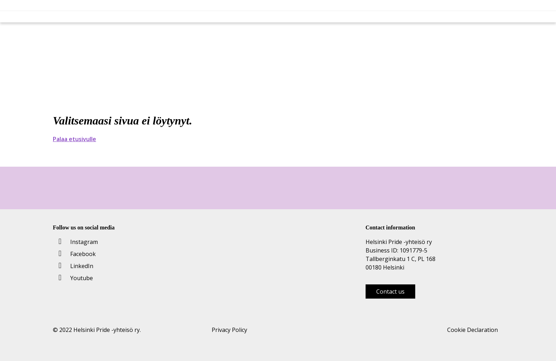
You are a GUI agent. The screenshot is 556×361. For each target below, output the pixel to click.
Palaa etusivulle (74, 139)
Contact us (390, 291)
